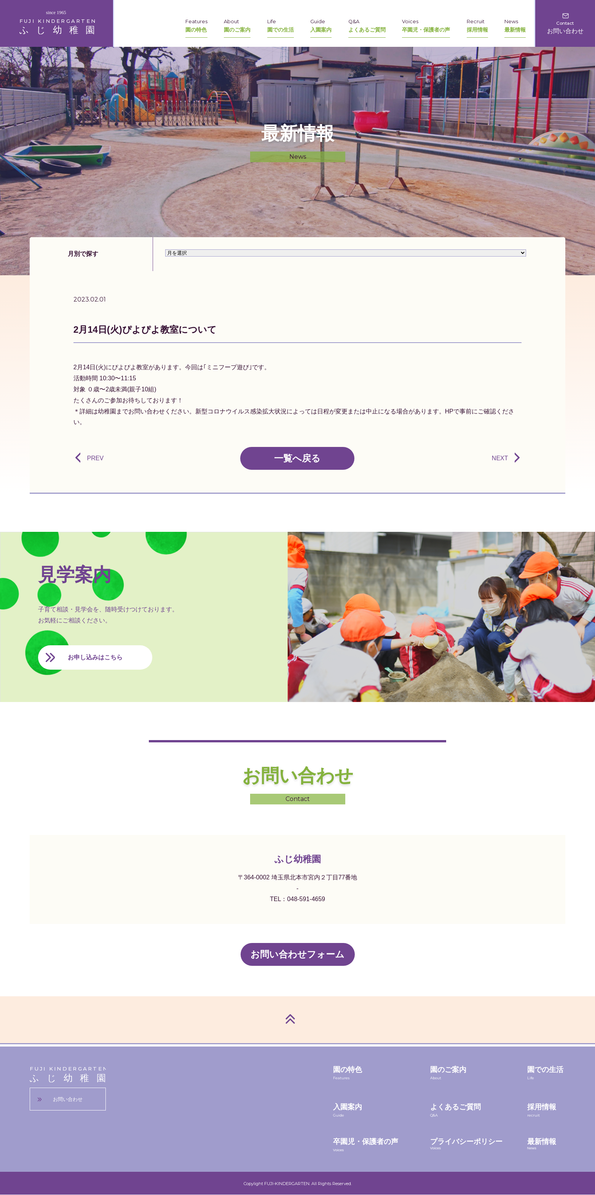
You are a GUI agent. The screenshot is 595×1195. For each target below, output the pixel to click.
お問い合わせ (68, 1099)
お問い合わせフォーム (297, 954)
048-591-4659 (306, 899)
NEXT (500, 458)
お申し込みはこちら (95, 657)
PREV (95, 458)
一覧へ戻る (297, 458)
